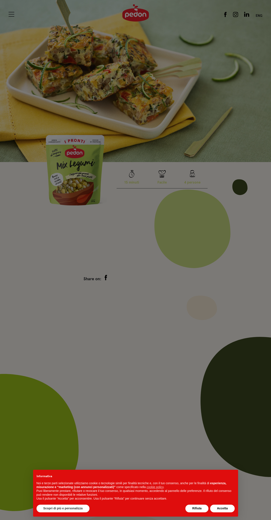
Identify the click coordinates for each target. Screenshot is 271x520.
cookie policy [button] (154, 487)
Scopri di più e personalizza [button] (63, 508)
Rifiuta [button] (197, 508)
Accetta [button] (222, 508)
